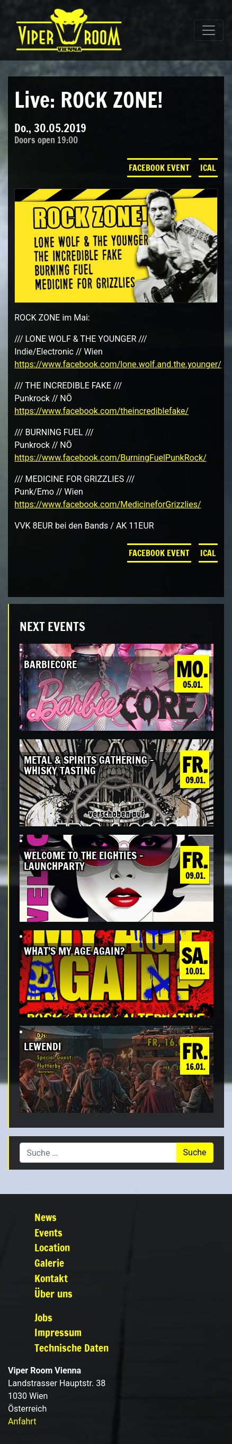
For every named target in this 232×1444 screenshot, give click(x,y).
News (45, 1217)
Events (48, 1232)
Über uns (53, 1293)
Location (52, 1247)
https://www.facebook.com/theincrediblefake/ (101, 411)
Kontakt (51, 1278)
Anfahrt (22, 1421)
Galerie (49, 1263)
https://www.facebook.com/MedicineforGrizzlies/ (107, 504)
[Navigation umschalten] (209, 30)
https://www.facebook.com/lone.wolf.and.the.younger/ (117, 364)
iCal (208, 168)
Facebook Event (159, 168)
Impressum (58, 1332)
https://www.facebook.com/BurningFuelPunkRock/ (110, 458)
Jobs (43, 1317)
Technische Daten (71, 1348)
